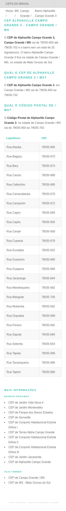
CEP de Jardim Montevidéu (25, 407)
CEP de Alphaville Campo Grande (29, 461)
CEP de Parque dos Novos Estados (30, 412)
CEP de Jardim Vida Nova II (25, 402)
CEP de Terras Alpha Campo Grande (31, 432)
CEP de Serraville (19, 417)
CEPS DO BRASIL (17, 3)
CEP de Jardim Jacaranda (24, 456)
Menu (60, 4)
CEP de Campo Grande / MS (26, 477)
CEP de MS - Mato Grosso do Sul (29, 482)
